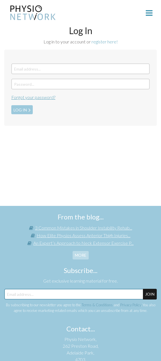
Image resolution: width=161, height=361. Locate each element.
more (80, 255)
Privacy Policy (130, 305)
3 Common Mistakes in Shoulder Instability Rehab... (83, 227)
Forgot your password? (33, 97)
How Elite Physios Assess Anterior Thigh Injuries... (83, 235)
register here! (105, 41)
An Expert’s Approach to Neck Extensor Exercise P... (83, 243)
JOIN (150, 294)
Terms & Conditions (97, 305)
